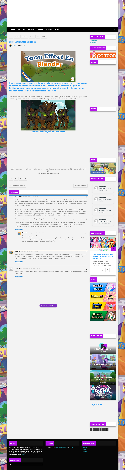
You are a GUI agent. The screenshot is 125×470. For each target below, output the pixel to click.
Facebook (84, 447)
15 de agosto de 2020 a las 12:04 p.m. (30, 251)
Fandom (49, 29)
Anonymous (102, 186)
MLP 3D (32, 36)
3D (11, 36)
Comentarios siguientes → (48, 305)
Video (43, 36)
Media (40, 29)
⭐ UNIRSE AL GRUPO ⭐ (97, 172)
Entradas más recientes (17, 185)
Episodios (21, 29)
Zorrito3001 (18, 268)
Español (25, 36)
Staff (57, 29)
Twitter (84, 449)
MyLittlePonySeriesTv (62, 447)
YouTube (84, 451)
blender (17, 36)
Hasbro (23, 454)
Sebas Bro (71, 447)
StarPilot (24, 233)
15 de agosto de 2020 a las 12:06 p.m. (37, 233)
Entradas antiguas (80, 185)
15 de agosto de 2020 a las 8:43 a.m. (30, 196)
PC (38, 36)
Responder (19, 229)
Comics (31, 29)
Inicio (13, 29)
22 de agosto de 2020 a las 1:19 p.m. (31, 268)
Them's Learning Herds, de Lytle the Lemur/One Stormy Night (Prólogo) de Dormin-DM (102, 256)
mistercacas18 (103, 219)
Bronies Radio (93, 42)
